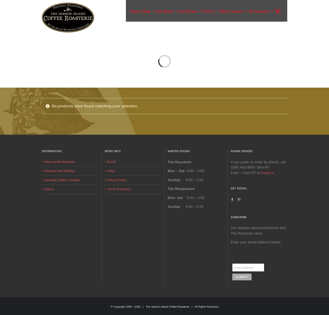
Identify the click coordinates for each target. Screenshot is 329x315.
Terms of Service (119, 189)
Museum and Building (59, 171)
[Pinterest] (239, 199)
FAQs (111, 171)
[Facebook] (232, 199)
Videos (49, 189)
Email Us (267, 173)
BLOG (111, 161)
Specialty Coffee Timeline (62, 180)
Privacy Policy (117, 180)
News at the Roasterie (59, 161)
